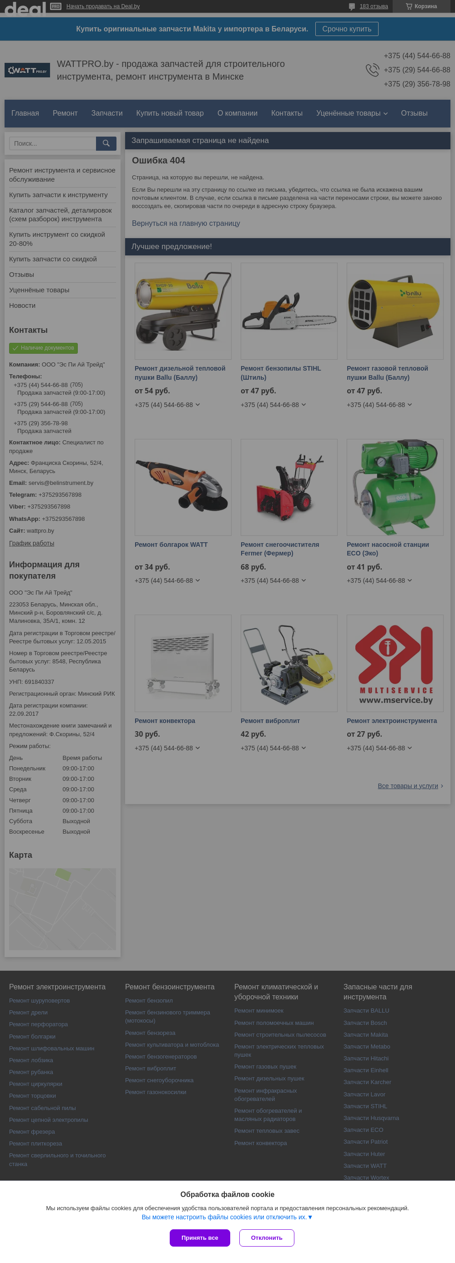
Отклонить (267, 1237)
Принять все (200, 1237)
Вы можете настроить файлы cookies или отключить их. (224, 1217)
